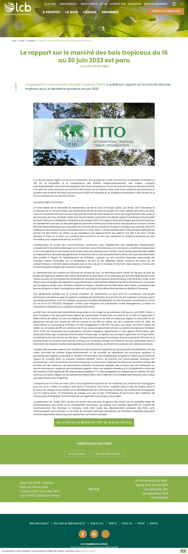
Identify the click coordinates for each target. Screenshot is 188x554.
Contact (154, 523)
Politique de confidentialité (69, 523)
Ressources (68, 3)
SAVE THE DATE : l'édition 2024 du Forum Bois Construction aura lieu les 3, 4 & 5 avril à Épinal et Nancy (36, 489)
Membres (110, 12)
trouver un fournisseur (165, 11)
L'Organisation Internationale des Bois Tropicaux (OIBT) (65, 84)
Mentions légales (39, 523)
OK (183, 551)
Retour (94, 489)
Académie (134, 3)
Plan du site (97, 523)
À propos (51, 12)
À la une (50, 3)
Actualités (31, 41)
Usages (90, 12)
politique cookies (87, 551)
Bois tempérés (76, 453)
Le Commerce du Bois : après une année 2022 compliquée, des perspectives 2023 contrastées (155, 489)
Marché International (108, 453)
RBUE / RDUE (89, 3)
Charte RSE (117, 3)
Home (14, 41)
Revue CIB (127, 523)
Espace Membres (155, 3)
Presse (141, 523)
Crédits (113, 523)
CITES (103, 3)
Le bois (71, 12)
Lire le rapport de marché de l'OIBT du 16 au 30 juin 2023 (94, 422)
